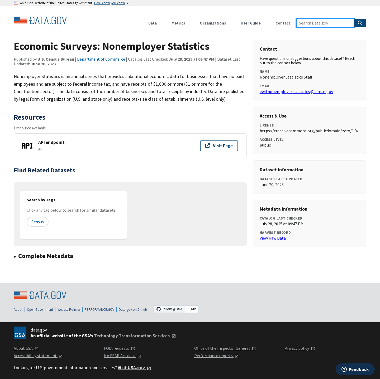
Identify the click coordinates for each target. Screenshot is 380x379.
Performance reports (216, 355)
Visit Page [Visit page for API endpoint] (219, 146)
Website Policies (69, 309)
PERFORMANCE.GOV (99, 309)
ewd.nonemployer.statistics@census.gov (296, 91)
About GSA (26, 348)
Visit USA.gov (134, 368)
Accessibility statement (38, 355)
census (37, 221)
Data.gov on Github (133, 309)
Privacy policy (299, 348)
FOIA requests (119, 348)
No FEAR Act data (122, 355)
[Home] (40, 20)
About (18, 309)
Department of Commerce (101, 59)
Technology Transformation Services (135, 336)
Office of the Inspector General (225, 348)
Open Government (40, 309)
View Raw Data (273, 238)
